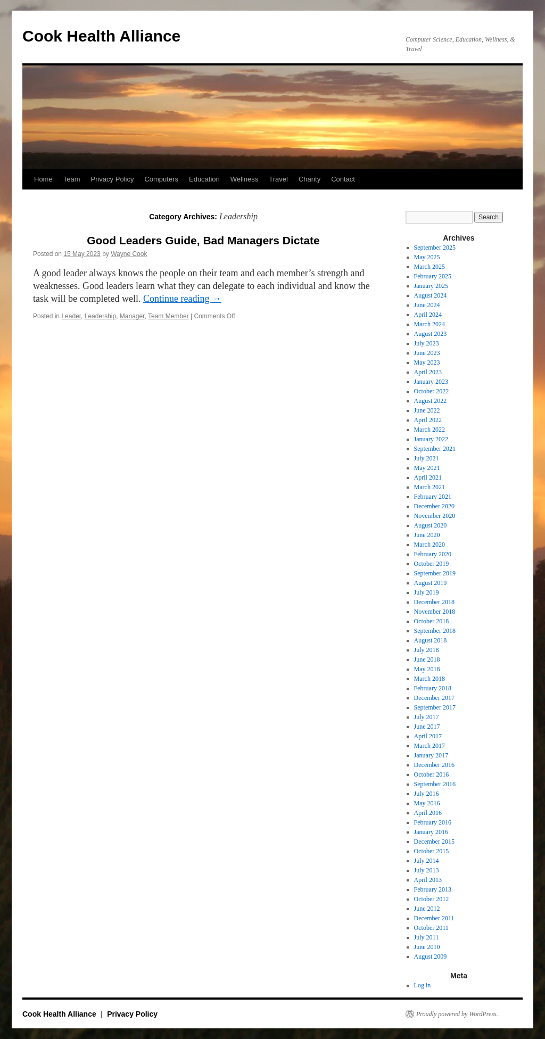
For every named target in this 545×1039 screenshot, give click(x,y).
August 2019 (430, 583)
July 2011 (426, 937)
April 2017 (428, 736)
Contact (343, 179)
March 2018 (429, 678)
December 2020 (434, 506)
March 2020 (429, 544)
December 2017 (434, 698)
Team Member (168, 316)
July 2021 (426, 458)
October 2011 (431, 927)
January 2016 (431, 832)
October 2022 (431, 391)
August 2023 (430, 333)
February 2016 (432, 822)
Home (43, 179)
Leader (71, 316)
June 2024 (427, 305)
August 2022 (430, 401)
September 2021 (435, 448)
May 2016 (427, 803)
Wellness (244, 179)
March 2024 (429, 324)
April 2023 (428, 372)
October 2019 (431, 563)
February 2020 (432, 554)
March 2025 (429, 266)
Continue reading (182, 298)
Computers (161, 179)
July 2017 (426, 717)
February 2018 (432, 688)
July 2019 (426, 592)
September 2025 (435, 247)
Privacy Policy (112, 179)
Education (204, 179)
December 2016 (434, 765)
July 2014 (426, 860)
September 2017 (435, 707)
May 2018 (427, 669)
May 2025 (427, 257)
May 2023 (427, 362)
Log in (422, 985)
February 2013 (432, 889)
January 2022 (431, 439)
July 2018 (426, 650)
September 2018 (435, 630)
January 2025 (431, 286)
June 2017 (427, 726)
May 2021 (427, 468)
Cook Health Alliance (101, 36)
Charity (309, 179)
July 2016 (426, 793)
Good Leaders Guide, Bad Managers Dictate (203, 240)
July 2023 (426, 343)
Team (71, 179)
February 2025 (432, 276)
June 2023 (427, 353)
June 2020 (427, 535)
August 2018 (430, 640)
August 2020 (430, 525)
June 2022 (427, 410)
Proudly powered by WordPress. (457, 1014)
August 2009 (430, 956)
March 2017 (429, 745)
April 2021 (428, 477)
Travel (278, 179)
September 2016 (435, 784)
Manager (132, 316)
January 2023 (431, 381)
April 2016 (428, 813)
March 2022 (429, 429)
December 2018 (434, 602)
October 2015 (431, 851)
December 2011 (434, 918)
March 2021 (429, 487)
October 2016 (431, 774)
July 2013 (426, 870)
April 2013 (428, 880)
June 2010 (427, 947)
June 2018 (427, 659)
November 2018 (435, 611)
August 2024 (430, 295)
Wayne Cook (129, 254)
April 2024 (428, 314)
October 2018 (431, 621)
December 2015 (434, 841)
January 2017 (431, 755)
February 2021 (432, 496)
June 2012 (427, 908)
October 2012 (431, 899)
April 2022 (428, 420)
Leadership (100, 316)
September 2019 (435, 573)
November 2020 (435, 516)
